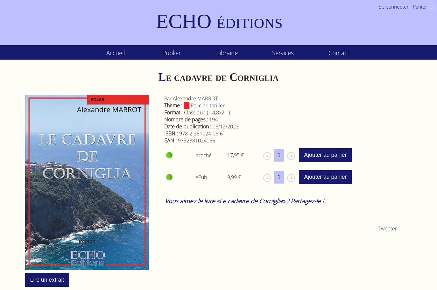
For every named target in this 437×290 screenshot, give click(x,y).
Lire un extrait (47, 280)
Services (283, 52)
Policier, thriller (204, 105)
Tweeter (387, 228)
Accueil (115, 52)
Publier (171, 52)
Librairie (227, 52)
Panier (420, 6)
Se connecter (394, 6)
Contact (338, 52)
